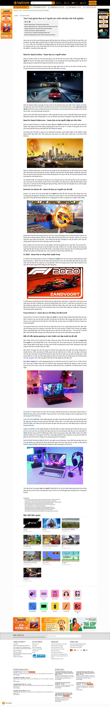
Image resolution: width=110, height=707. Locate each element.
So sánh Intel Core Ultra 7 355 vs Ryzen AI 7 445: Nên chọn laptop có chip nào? (40, 500)
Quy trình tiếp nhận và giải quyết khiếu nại (59, 654)
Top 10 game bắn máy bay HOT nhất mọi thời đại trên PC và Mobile (70, 529)
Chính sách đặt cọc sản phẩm (57, 645)
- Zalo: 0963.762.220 (67, 678)
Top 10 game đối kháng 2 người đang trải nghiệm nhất (31, 545)
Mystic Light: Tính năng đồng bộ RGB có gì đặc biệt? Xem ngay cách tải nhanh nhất (41, 511)
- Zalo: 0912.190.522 (86, 678)
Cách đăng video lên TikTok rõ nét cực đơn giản (31, 529)
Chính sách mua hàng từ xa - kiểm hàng (59, 643)
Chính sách (92, 1)
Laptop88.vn (15, 643)
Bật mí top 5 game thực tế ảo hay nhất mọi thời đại (31, 578)
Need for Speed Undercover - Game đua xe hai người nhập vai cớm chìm (40, 26)
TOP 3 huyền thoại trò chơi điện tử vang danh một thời (51, 562)
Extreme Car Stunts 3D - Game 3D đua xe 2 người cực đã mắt (38, 28)
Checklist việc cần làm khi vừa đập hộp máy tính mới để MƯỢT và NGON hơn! (40, 508)
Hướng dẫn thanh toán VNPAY (76, 647)
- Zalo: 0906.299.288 (42, 673)
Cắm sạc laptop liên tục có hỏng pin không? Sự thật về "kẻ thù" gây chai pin (40, 504)
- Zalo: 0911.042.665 (44, 678)
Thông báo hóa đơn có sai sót (57, 658)
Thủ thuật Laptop (24, 15)
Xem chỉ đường (16, 674)
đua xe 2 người (69, 46)
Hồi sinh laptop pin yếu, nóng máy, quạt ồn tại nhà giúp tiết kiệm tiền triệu (39, 507)
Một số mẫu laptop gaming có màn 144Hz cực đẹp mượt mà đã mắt (39, 34)
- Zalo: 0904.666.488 (49, 685)
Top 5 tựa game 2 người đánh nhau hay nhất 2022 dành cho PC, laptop (32, 562)
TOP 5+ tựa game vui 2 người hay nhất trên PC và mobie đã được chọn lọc (51, 545)
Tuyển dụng (92, 4)
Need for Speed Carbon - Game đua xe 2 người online (36, 24)
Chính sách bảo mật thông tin (57, 652)
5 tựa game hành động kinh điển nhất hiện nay (51, 529)
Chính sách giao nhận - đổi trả (57, 647)
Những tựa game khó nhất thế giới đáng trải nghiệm (70, 562)
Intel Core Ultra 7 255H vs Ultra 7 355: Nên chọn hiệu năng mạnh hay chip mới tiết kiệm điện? (43, 502)
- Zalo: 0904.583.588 (47, 691)
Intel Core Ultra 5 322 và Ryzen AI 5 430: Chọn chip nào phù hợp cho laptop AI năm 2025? (42, 499)
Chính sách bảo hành (55, 650)
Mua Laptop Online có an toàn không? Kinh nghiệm (35, 505)
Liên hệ (33, 652)
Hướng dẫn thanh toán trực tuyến (57, 649)
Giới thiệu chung (35, 643)
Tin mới (16, 15)
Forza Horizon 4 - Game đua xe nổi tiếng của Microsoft (37, 32)
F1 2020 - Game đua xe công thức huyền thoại (34, 30)
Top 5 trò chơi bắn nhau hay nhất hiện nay (70, 545)
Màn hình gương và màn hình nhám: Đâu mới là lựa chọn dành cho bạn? (39, 503)
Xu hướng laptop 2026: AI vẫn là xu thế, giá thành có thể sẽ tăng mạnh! (39, 509)
